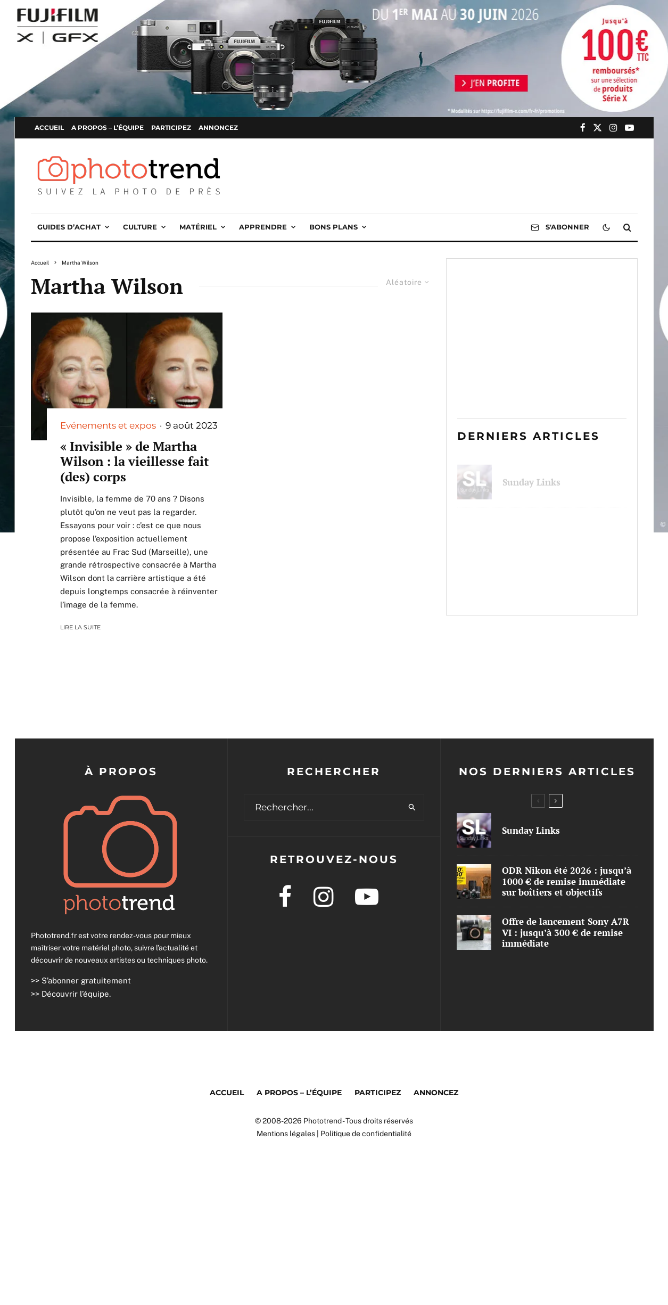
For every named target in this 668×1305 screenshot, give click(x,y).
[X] (597, 127)
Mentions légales (286, 1133)
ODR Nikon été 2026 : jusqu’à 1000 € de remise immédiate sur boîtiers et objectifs (557, 531)
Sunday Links (531, 476)
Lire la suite (80, 627)
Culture (140, 227)
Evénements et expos (108, 425)
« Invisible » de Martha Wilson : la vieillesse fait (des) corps (134, 462)
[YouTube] (629, 127)
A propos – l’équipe (107, 128)
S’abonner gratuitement (86, 980)
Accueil (49, 128)
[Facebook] (582, 127)
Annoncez (218, 128)
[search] (412, 807)
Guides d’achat (69, 227)
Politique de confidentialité (365, 1133)
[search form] (322, 807)
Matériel (198, 227)
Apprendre (263, 227)
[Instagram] (613, 127)
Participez (171, 128)
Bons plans (333, 227)
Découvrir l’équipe (75, 993)
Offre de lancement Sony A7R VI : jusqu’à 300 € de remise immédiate (557, 587)
